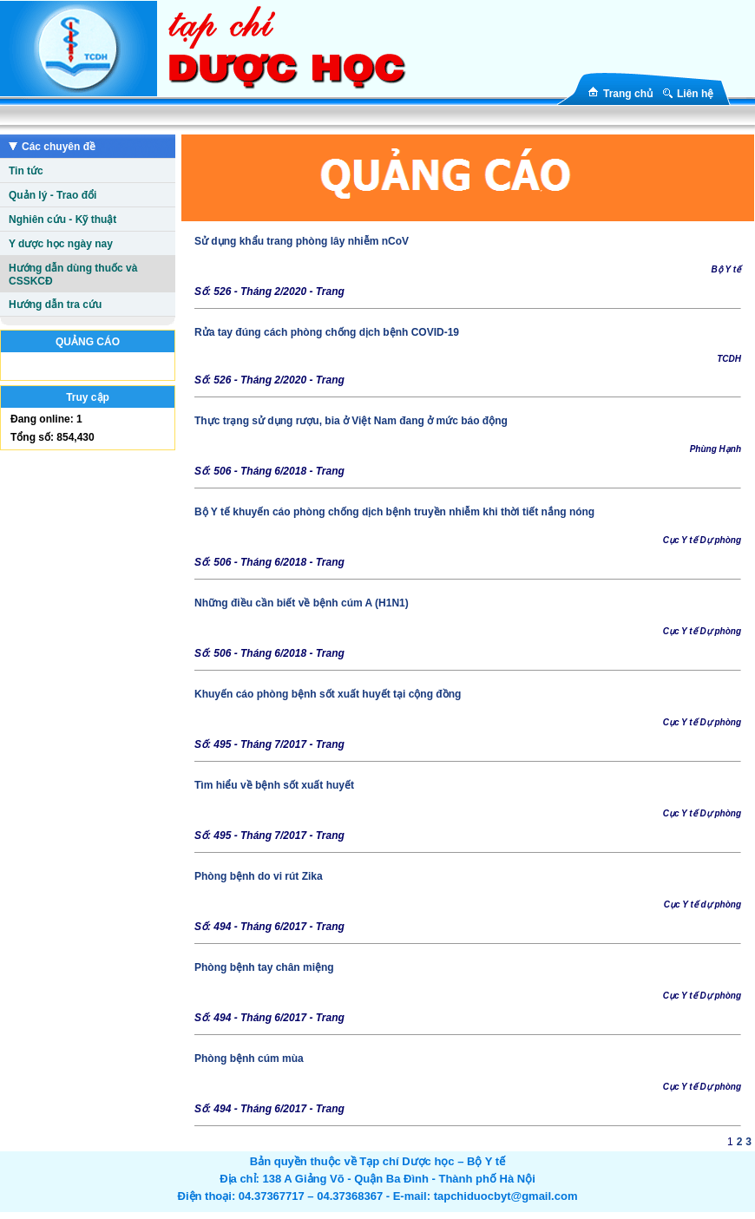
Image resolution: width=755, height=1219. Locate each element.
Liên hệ (695, 94)
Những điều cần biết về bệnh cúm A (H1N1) (301, 603)
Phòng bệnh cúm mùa (249, 1058)
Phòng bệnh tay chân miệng (264, 967)
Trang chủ (628, 94)
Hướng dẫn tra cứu (55, 304)
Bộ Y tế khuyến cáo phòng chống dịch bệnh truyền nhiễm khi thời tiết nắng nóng (394, 512)
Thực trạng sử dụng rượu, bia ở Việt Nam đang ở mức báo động (351, 421)
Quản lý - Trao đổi (52, 195)
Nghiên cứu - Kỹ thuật (62, 219)
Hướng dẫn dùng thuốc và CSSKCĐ (73, 274)
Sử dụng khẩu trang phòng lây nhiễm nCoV (301, 241)
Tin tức (26, 171)
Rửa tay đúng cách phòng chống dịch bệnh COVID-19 (326, 332)
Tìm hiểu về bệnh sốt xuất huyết (274, 785)
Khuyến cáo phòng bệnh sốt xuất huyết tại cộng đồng (327, 694)
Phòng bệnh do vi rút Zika (258, 876)
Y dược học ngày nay (61, 244)
